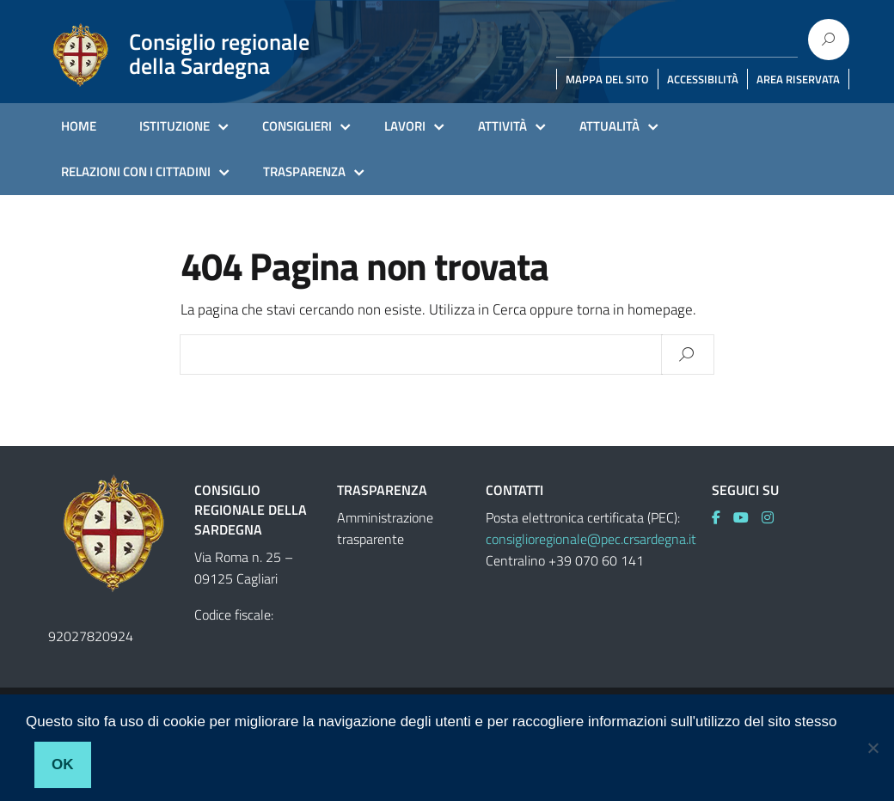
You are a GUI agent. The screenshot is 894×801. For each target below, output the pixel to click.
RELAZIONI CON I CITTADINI (136, 171)
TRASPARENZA (304, 171)
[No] (872, 747)
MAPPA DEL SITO (607, 79)
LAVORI (405, 126)
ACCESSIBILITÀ (702, 79)
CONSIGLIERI (297, 126)
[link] (722, 517)
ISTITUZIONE (174, 126)
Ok (63, 764)
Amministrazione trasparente (385, 528)
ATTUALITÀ (609, 126)
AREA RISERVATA (798, 79)
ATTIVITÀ (502, 126)
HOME (78, 126)
